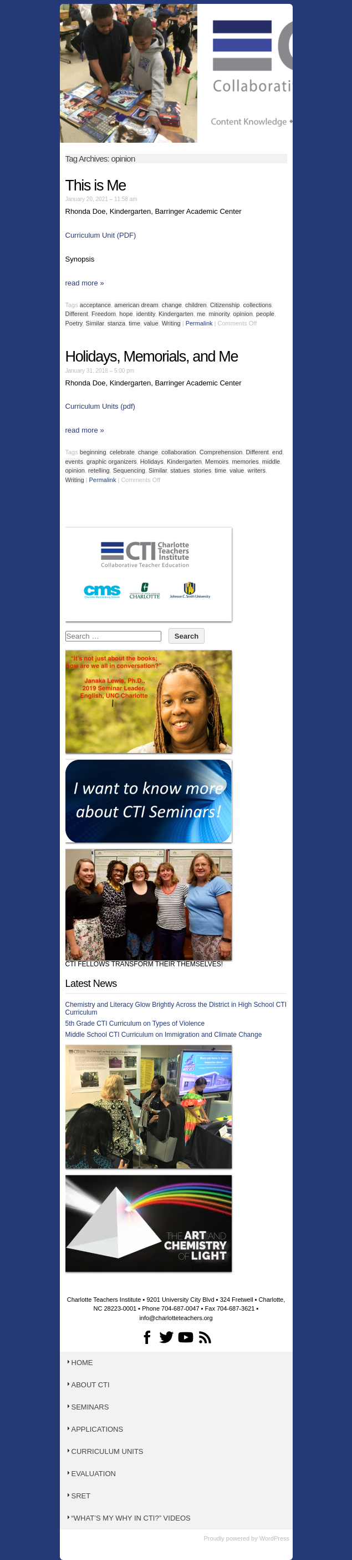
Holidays (152, 461)
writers (257, 470)
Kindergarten (176, 313)
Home (79, 1362)
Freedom (103, 313)
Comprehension (221, 452)
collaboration (178, 452)
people (265, 313)
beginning (93, 452)
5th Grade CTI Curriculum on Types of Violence (135, 1023)
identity (145, 313)
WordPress (274, 1538)
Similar (95, 323)
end (277, 452)
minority (218, 313)
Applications (94, 1429)
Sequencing (129, 470)
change (172, 305)
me (201, 313)
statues (180, 470)
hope (125, 313)
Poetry (74, 323)
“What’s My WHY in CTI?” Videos (128, 1518)
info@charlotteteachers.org (175, 1318)
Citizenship (225, 305)
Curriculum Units (104, 1451)
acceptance (95, 305)
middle (271, 461)
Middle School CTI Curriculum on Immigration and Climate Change (163, 1035)
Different (76, 313)
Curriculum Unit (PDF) (100, 235)
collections (257, 305)
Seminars (87, 1407)
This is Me (95, 185)
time (134, 323)
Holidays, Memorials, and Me (151, 356)
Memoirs (216, 461)
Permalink (199, 323)
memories (245, 461)
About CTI (87, 1385)
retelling (99, 470)
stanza (116, 323)
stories (202, 470)
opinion (242, 313)
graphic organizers (111, 461)
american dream (136, 305)
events (74, 461)
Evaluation (90, 1473)
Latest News (91, 983)
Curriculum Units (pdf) (100, 406)
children (196, 305)
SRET (78, 1496)
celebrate (122, 452)
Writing (171, 323)
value (151, 323)
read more (84, 283)
